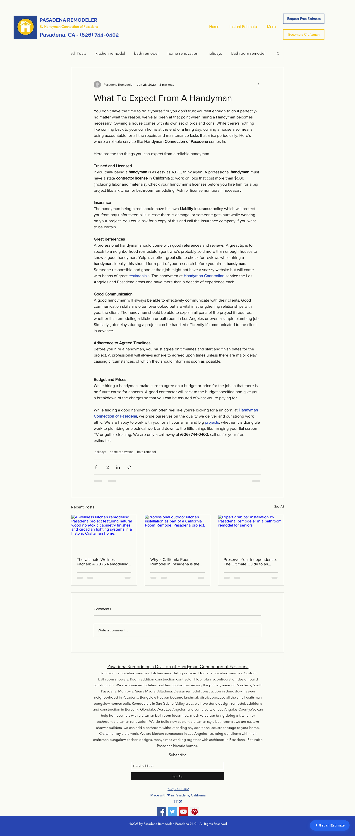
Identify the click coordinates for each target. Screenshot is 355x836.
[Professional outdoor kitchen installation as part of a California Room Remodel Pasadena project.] (177, 533)
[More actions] (258, 84)
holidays (214, 53)
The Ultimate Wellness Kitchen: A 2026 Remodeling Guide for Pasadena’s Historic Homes (103, 561)
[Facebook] (161, 811)
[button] (278, 53)
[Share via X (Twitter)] (107, 467)
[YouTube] (183, 811)
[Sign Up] (177, 776)
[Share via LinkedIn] (118, 467)
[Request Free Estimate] (303, 19)
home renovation (183, 53)
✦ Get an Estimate (330, 825)
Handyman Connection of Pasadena (71, 26)
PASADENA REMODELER (68, 20)
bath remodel (146, 53)
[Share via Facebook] (96, 467)
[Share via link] (129, 467)
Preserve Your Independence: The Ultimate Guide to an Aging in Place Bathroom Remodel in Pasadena (250, 561)
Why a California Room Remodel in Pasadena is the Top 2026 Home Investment (175, 561)
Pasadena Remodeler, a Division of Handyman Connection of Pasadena (178, 666)
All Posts (78, 53)
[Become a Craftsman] (303, 34)
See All (279, 506)
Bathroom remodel (248, 53)
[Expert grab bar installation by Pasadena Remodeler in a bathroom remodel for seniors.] (251, 533)
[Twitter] (172, 811)
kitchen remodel (110, 53)
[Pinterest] (194, 811)
